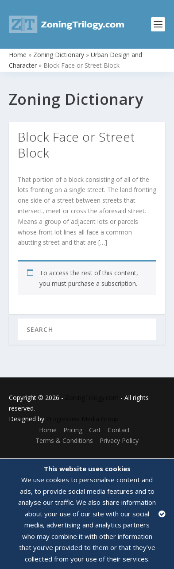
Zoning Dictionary (58, 54)
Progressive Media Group (82, 419)
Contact (119, 430)
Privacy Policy (119, 440)
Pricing (72, 430)
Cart (95, 430)
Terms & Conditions (64, 440)
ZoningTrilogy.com (92, 397)
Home (18, 54)
